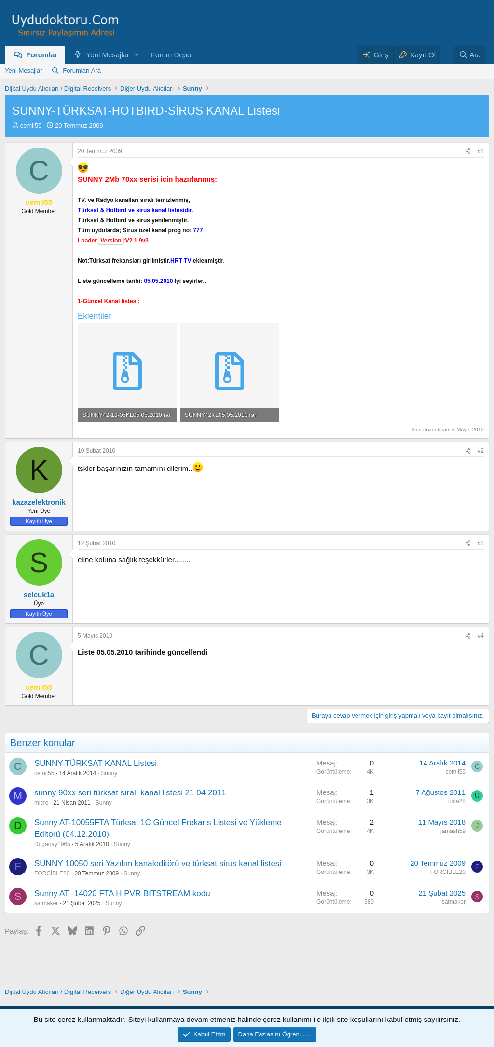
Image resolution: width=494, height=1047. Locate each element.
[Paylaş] (468, 151)
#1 (481, 151)
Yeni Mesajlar (108, 55)
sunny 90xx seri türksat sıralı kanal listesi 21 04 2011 (130, 792)
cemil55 (31, 125)
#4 (481, 635)
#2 (481, 450)
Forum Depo (171, 55)
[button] (137, 55)
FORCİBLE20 (51, 873)
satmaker (46, 903)
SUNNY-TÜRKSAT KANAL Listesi (95, 763)
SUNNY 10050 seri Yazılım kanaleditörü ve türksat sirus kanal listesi (157, 863)
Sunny (109, 773)
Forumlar (41, 55)
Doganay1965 (52, 844)
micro (41, 802)
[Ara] (470, 55)
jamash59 (453, 831)
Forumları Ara (82, 70)
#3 (481, 543)
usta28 (457, 801)
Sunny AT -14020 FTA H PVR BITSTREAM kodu (122, 893)
